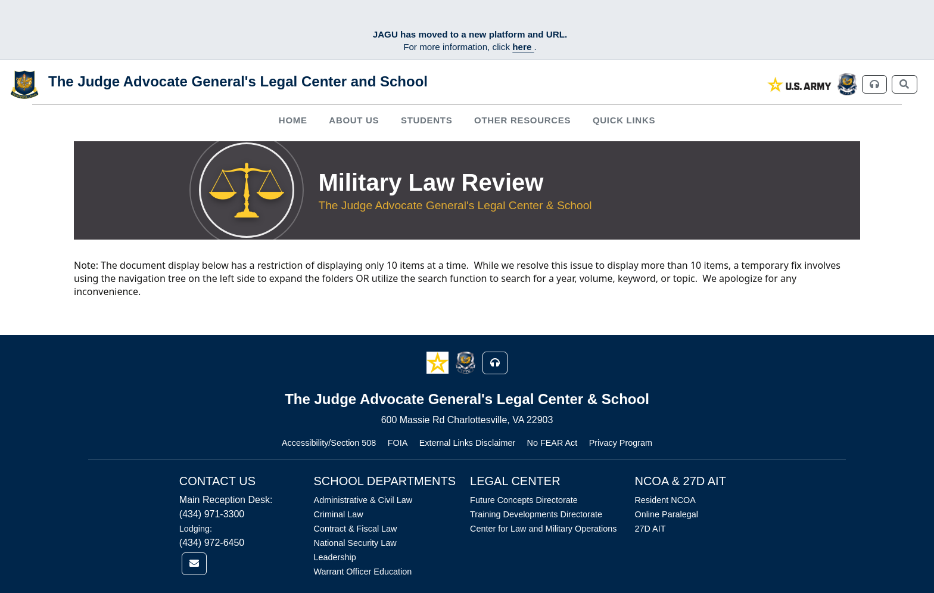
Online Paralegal (666, 514)
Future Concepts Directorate (524, 500)
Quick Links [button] (624, 120)
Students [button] (426, 120)
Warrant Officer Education (363, 571)
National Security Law (355, 543)
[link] (800, 84)
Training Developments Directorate (536, 514)
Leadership (335, 557)
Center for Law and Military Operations (543, 528)
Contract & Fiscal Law (355, 528)
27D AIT (649, 528)
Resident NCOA (664, 500)
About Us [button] (354, 120)
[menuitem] (292, 121)
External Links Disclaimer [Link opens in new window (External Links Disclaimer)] (467, 443)
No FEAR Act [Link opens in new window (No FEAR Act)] (552, 443)
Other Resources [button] (522, 120)
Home (293, 120)
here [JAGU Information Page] (523, 47)
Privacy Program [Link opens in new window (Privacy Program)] (620, 443)
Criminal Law (338, 514)
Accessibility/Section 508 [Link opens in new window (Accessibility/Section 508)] (329, 443)
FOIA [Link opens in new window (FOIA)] (398, 443)
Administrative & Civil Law (363, 500)
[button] (438, 362)
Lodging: (195, 528)
